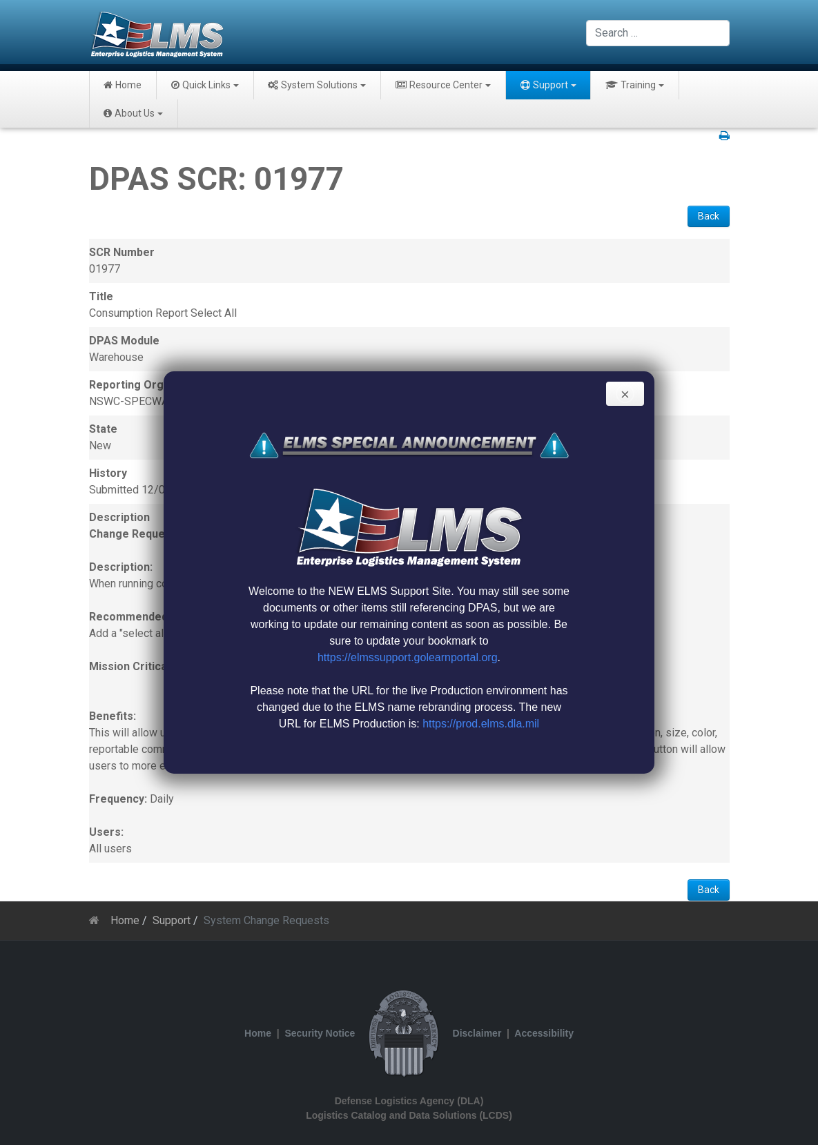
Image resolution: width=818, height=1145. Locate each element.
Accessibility (544, 1033)
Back (708, 216)
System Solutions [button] (317, 84)
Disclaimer (477, 1033)
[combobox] (658, 33)
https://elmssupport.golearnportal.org (408, 657)
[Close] (625, 394)
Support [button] (548, 84)
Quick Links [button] (205, 84)
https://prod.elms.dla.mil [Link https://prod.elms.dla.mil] (480, 724)
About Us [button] (133, 113)
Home (123, 84)
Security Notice (319, 1033)
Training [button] (634, 84)
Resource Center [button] (443, 84)
